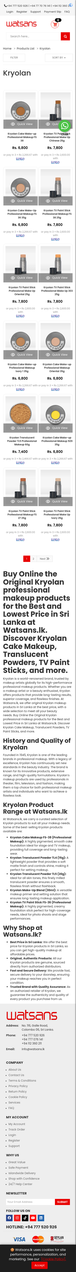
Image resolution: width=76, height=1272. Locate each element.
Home (7, 48)
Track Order (17, 1129)
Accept (39, 1265)
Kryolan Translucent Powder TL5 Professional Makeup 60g (22, 441)
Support (35, 12)
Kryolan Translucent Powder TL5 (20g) (37, 874)
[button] (55, 24)
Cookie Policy (18, 1097)
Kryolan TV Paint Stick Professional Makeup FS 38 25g (57, 214)
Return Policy (18, 1092)
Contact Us (16, 1075)
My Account (17, 1124)
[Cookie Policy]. (53, 1259)
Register (22, 12)
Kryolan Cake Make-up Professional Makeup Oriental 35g (57, 368)
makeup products (36, 598)
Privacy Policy (18, 1086)
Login (9, 12)
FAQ (67, 12)
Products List (25, 48)
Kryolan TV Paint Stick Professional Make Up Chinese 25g (57, 137)
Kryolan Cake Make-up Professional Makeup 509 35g (57, 441)
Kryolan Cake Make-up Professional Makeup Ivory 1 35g (22, 368)
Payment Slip (52, 12)
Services (14, 1102)
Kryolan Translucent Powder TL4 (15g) (37, 858)
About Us (15, 1070)
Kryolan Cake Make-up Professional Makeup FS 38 (22, 137)
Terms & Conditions (22, 1081)
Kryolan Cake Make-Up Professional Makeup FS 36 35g (22, 214)
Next (45, 558)
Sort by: (59, 57)
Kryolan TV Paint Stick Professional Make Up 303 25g (57, 291)
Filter (14, 57)
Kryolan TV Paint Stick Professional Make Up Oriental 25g (22, 291)
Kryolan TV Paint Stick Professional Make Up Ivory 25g (57, 514)
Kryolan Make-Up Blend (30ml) (32, 890)
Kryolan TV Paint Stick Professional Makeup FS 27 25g (22, 514)
